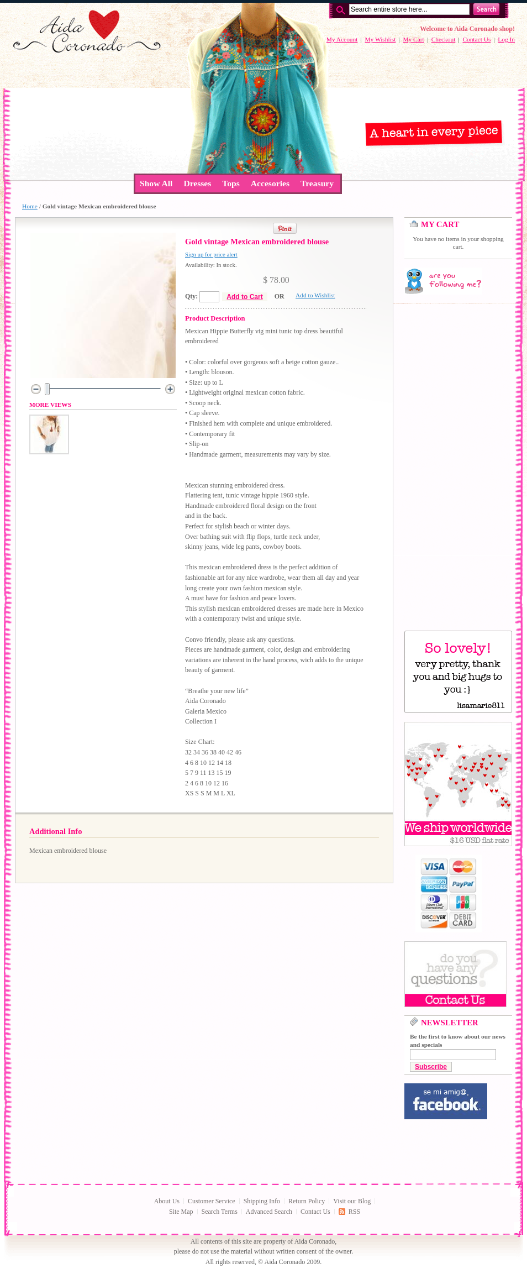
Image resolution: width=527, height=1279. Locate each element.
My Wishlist (380, 39)
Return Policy (306, 1201)
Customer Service (211, 1201)
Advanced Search (269, 1211)
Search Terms (220, 1211)
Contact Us (476, 39)
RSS (354, 1211)
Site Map (181, 1211)
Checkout (443, 39)
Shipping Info (262, 1201)
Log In (506, 39)
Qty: (191, 296)
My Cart (413, 39)
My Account (342, 39)
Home (30, 206)
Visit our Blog (352, 1201)
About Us (167, 1201)
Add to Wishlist (315, 295)
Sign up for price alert (211, 254)
